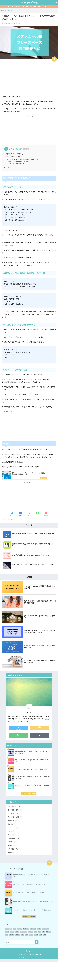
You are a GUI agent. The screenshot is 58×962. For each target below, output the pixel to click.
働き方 (13, 520)
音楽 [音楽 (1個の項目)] (45, 937)
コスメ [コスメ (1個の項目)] (7, 934)
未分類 (11, 855)
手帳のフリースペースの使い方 (15, 154)
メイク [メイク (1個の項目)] (17, 934)
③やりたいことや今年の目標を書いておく (19, 161)
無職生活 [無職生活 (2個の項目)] (18, 937)
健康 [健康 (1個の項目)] (39, 934)
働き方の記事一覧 (28, 793)
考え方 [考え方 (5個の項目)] (31, 937)
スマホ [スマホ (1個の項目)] (12, 934)
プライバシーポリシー (35, 957)
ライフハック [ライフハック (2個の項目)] (23, 934)
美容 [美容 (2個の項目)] (27, 937)
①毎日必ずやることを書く (14, 157)
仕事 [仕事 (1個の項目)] (35, 934)
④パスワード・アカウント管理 (16, 163)
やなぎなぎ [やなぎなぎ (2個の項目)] (33, 931)
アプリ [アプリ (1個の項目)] (39, 931)
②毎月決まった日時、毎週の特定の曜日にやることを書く (23, 159)
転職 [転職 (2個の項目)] (41, 937)
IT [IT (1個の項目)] (11, 931)
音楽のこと (12, 847)
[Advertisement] (29, 79)
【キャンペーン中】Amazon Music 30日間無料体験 (22, 6)
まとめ (8, 167)
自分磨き (12, 844)
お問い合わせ (24, 957)
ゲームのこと (13, 829)
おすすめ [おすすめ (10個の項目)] (19, 931)
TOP (18, 957)
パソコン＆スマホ (14, 814)
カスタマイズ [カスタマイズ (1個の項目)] (45, 931)
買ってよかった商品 (15, 818)
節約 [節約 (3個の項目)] (23, 937)
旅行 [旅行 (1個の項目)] (7, 937)
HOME (29, 954)
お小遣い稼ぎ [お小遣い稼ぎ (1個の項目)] (26, 931)
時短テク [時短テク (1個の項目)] (12, 937)
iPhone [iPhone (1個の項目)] (7, 931)
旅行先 (11, 833)
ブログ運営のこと (14, 851)
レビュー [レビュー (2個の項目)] (30, 934)
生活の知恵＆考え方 (15, 811)
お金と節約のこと (14, 807)
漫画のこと (12, 822)
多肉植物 (12, 825)
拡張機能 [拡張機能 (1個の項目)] (48, 934)
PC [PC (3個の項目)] (14, 931)
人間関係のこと (14, 840)
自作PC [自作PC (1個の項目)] (36, 937)
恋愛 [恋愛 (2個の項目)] (43, 934)
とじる (26, 149)
